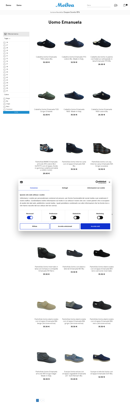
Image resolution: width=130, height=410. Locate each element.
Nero (7, 107)
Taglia (7, 39)
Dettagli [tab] (65, 188)
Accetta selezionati (65, 226)
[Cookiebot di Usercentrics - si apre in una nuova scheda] (97, 182)
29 (7, 51)
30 (7, 53)
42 (7, 78)
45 (7, 86)
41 (7, 75)
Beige (8, 99)
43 (7, 80)
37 (7, 64)
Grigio (8, 104)
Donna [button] (8, 5)
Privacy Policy (101, 396)
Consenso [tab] (34, 188)
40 (7, 72)
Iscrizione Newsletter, (65, 12)
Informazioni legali (103, 393)
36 (7, 62)
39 (7, 70)
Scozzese (9, 109)
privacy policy (92, 372)
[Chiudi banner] (109, 182)
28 (7, 48)
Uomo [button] (19, 5)
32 (7, 59)
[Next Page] (43, 328)
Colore (6, 95)
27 (7, 45)
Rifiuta (34, 226)
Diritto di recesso (103, 390)
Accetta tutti (95, 226)
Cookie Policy (101, 398)
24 (7, 43)
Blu (7, 101)
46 (7, 88)
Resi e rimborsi (102, 388)
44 (7, 83)
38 (7, 67)
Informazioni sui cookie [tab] (96, 188)
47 (7, 91)
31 (7, 56)
